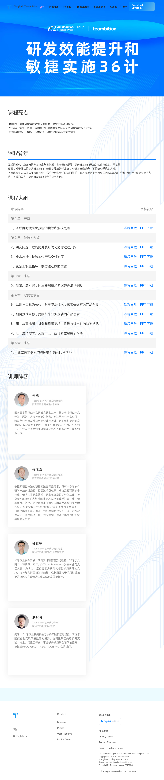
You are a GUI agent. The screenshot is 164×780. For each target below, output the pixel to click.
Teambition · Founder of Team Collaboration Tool (9, 6)
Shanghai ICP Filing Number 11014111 (115, 759)
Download (62, 722)
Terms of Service (107, 742)
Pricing (60, 728)
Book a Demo (63, 739)
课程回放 (130, 228)
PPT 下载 (146, 228)
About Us (103, 731)
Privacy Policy (106, 736)
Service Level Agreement (111, 748)
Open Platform (64, 733)
